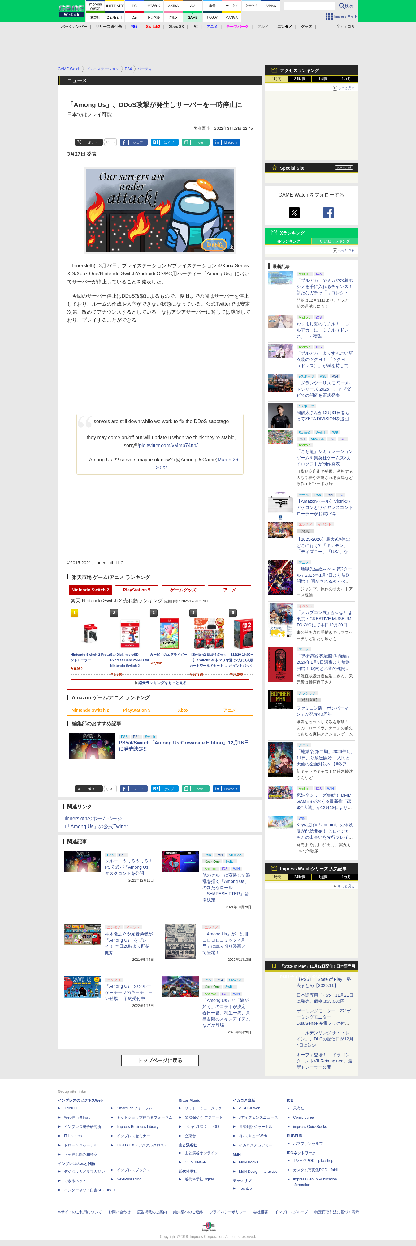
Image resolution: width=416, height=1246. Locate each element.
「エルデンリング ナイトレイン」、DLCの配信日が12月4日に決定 (325, 1039)
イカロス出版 (244, 1100)
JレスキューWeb (253, 1136)
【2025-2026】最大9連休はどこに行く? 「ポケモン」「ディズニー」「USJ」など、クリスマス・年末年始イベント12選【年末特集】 (325, 551)
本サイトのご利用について (79, 1212)
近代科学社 (188, 1171)
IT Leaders (73, 1136)
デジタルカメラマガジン (84, 1171)
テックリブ (242, 1181)
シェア (138, 142)
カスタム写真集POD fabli (315, 1170)
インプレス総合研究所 (82, 1127)
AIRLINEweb (249, 1108)
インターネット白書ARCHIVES (90, 1190)
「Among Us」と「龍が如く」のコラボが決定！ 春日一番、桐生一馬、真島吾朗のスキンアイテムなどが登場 (226, 1013)
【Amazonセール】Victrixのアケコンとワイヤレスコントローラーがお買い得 (325, 507)
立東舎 (190, 1136)
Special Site (292, 168)
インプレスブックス (133, 1170)
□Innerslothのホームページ (92, 818)
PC (195, 26)
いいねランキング (335, 241)
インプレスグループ (291, 1212)
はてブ (169, 142)
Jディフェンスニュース (258, 1117)
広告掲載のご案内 (152, 1212)
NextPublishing (129, 1179)
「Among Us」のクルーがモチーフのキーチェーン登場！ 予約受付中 (129, 992)
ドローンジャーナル (81, 1145)
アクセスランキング (299, 70)
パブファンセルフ (308, 1144)
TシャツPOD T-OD (202, 1127)
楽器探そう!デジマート (204, 1117)
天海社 (298, 1108)
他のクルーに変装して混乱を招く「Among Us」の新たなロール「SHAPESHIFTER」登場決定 (226, 887)
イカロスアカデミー (255, 1145)
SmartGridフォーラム (134, 1108)
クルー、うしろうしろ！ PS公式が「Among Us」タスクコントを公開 (129, 867)
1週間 (323, 79)
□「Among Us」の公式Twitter (95, 826)
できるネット (75, 1181)
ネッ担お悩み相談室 (81, 1154)
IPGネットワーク (301, 1153)
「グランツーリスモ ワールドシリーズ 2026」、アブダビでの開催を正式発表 (324, 389)
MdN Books (248, 1162)
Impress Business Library (137, 1127)
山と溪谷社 (188, 1145)
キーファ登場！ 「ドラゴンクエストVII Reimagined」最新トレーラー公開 (324, 1061)
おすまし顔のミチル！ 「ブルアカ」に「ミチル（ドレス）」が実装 (323, 330)
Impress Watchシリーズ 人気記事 (313, 868)
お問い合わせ (119, 1212)
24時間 (300, 79)
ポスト (93, 142)
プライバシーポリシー (228, 1212)
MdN (237, 1154)
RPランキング (288, 241)
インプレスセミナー (133, 1136)
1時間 (277, 79)
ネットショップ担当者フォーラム (144, 1117)
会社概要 (260, 1212)
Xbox (183, 710)
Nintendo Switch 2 (90, 589)
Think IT (70, 1108)
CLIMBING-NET (198, 1162)
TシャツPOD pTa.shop (313, 1161)
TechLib (245, 1188)
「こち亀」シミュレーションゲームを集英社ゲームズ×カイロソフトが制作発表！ (325, 457)
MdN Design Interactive (258, 1171)
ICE (290, 1100)
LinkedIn (230, 142)
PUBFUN (294, 1136)
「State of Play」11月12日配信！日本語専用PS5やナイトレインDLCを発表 (317, 968)
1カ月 (346, 79)
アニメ (229, 589)
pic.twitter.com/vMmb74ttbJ (169, 445)
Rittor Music (189, 1100)
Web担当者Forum (78, 1117)
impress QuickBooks (310, 1127)
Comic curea (303, 1117)
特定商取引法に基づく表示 (336, 1212)
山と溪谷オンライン (201, 1153)
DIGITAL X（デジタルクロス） (142, 1145)
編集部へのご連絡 (188, 1212)
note (200, 142)
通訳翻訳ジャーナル (255, 1127)
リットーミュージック (203, 1108)
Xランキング (292, 233)
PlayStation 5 (136, 589)
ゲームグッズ (183, 589)
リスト (111, 142)
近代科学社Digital (199, 1179)
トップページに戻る (160, 1060)
